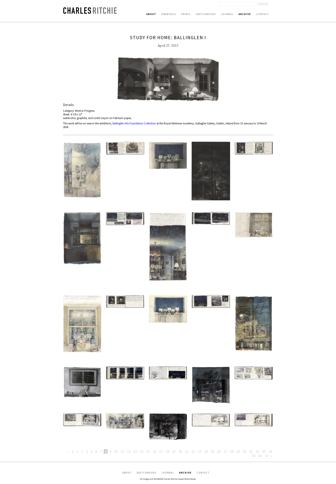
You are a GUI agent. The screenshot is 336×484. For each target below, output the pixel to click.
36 (260, 456)
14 (141, 451)
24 (206, 451)
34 (270, 451)
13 (135, 451)
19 (174, 451)
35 (253, 456)
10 (116, 451)
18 (167, 451)
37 (266, 456)
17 (161, 451)
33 (264, 451)
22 (193, 451)
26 (218, 451)
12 (128, 451)
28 (231, 451)
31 (251, 451)
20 (180, 451)
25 (212, 451)
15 (148, 451)
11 (122, 451)
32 (257, 451)
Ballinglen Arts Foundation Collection (134, 123)
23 (199, 451)
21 (186, 451)
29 (238, 451)
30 (244, 451)
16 (154, 451)
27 (225, 451)
